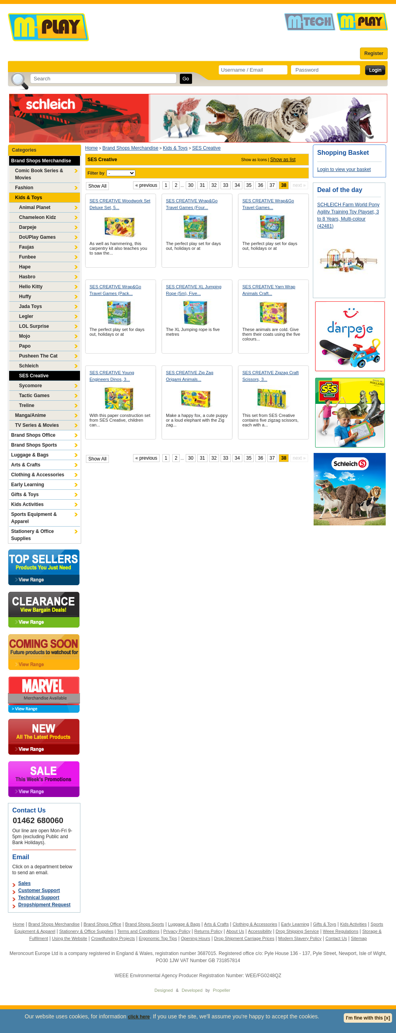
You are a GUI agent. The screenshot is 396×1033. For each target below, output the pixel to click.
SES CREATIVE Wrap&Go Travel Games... (268, 204)
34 (237, 185)
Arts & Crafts (25, 465)
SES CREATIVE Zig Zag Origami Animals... (189, 376)
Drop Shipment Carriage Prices (244, 938)
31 (202, 185)
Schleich (28, 366)
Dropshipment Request (44, 904)
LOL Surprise (34, 326)
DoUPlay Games (37, 237)
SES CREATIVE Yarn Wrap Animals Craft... (268, 290)
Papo (24, 346)
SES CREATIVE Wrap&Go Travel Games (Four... (191, 204)
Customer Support (39, 890)
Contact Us (336, 938)
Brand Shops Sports (34, 445)
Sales (24, 883)
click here (139, 1017)
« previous (146, 185)
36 (260, 185)
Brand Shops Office (33, 435)
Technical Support (38, 897)
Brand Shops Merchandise (41, 161)
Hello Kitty (30, 286)
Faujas (26, 247)
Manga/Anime (30, 415)
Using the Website (69, 938)
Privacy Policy (176, 931)
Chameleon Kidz (37, 217)
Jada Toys (30, 306)
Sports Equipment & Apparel (34, 518)
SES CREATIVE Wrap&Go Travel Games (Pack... (115, 290)
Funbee (27, 257)
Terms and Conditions (138, 931)
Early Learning (27, 484)
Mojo (24, 336)
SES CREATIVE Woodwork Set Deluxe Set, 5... (119, 204)
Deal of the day (339, 190)
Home (91, 148)
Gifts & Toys (25, 494)
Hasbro (27, 277)
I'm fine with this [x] (368, 1018)
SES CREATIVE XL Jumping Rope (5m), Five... (193, 290)
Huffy (25, 296)
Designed (163, 990)
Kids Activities (27, 504)
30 (190, 185)
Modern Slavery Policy (300, 938)
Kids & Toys (28, 197)
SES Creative (34, 376)
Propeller (221, 990)
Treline (26, 405)
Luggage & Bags (30, 455)
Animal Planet (34, 207)
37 (272, 185)
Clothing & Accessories (37, 475)
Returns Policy (208, 931)
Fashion (24, 187)
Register (373, 53)
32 (214, 185)
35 (248, 185)
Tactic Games (34, 395)
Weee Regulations (340, 931)
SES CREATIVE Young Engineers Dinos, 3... (111, 376)
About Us (235, 931)
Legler (26, 316)
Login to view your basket (344, 169)
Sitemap (359, 938)
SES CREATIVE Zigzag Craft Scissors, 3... (270, 376)
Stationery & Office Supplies (32, 535)
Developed (192, 990)
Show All (97, 186)
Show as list (282, 159)
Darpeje (27, 227)
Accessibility (260, 931)
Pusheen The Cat (38, 356)
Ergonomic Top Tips (158, 938)
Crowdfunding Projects (113, 938)
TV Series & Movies (37, 425)
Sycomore (30, 385)
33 (225, 185)
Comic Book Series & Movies (39, 174)
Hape (24, 267)
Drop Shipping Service (297, 931)
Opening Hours (195, 938)
